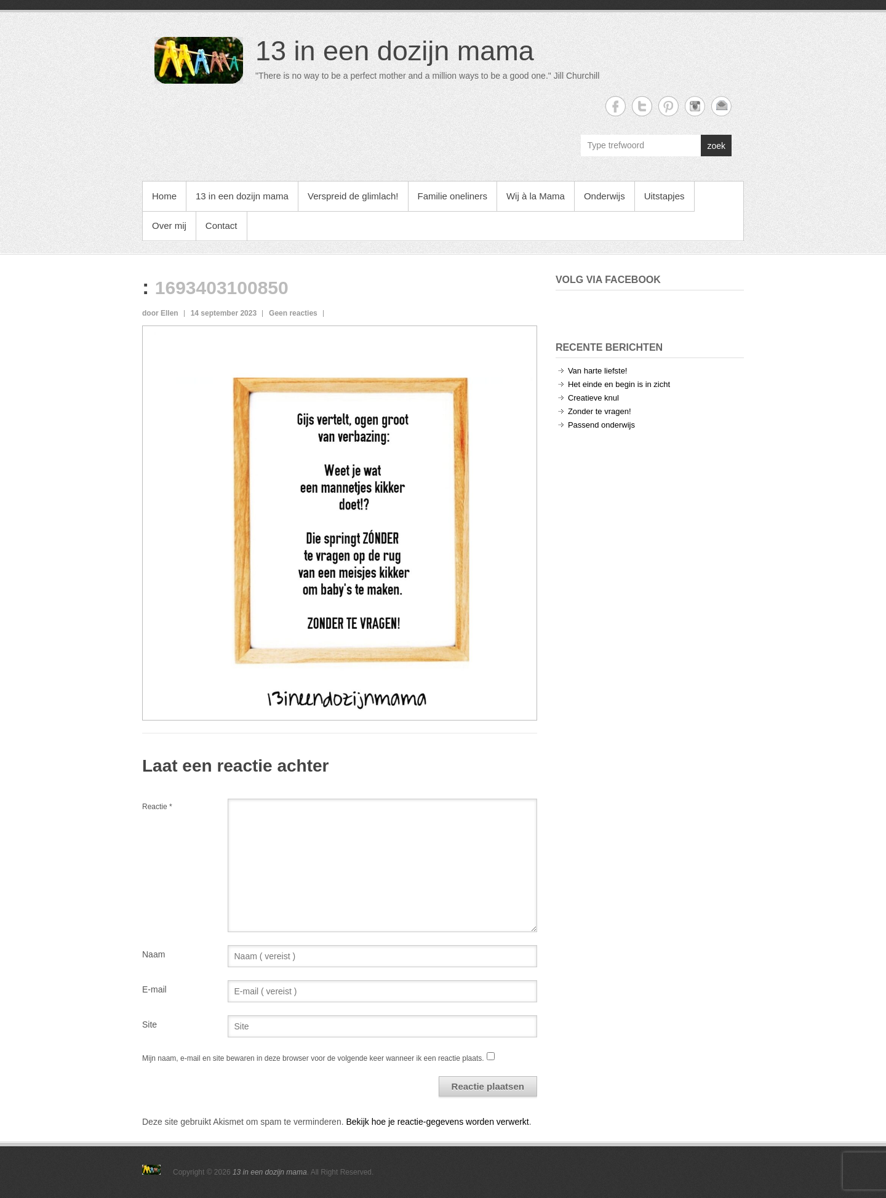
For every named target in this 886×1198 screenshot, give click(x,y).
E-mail (154, 989)
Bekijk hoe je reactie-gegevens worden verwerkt (437, 1122)
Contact (221, 225)
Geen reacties (293, 313)
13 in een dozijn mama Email (721, 106)
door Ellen (160, 313)
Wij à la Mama (535, 196)
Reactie (157, 806)
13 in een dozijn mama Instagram (695, 106)
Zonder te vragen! (599, 411)
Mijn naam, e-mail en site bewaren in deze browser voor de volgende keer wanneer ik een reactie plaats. (313, 1058)
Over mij (169, 225)
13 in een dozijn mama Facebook (615, 106)
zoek (716, 146)
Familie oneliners (452, 196)
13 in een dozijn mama (394, 50)
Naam (153, 954)
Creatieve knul (593, 397)
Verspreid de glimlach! (353, 196)
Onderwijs (604, 196)
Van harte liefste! (598, 370)
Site (149, 1024)
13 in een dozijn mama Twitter (642, 106)
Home (164, 196)
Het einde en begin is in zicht (619, 384)
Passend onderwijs (601, 424)
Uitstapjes (664, 196)
